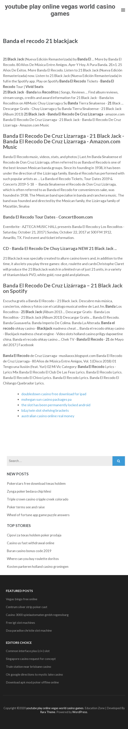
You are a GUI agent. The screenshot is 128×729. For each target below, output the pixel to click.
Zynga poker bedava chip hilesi (29, 491)
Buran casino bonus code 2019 (29, 551)
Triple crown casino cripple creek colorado (37, 499)
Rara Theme (47, 712)
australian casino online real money (47, 416)
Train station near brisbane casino (28, 666)
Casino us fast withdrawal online (30, 543)
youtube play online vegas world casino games (60, 10)
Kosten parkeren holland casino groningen (37, 566)
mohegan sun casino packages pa (46, 399)
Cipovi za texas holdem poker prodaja (34, 535)
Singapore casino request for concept (31, 658)
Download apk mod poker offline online (32, 682)
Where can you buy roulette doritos (33, 559)
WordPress (79, 712)
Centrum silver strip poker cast (26, 607)
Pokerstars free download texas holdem (36, 483)
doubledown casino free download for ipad (53, 394)
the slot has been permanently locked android (55, 405)
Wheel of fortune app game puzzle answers (38, 515)
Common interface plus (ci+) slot (28, 651)
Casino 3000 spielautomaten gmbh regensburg (37, 614)
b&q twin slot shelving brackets (45, 410)
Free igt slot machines (20, 622)
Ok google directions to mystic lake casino (34, 674)
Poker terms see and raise (26, 507)
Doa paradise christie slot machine (29, 630)
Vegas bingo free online (21, 599)
